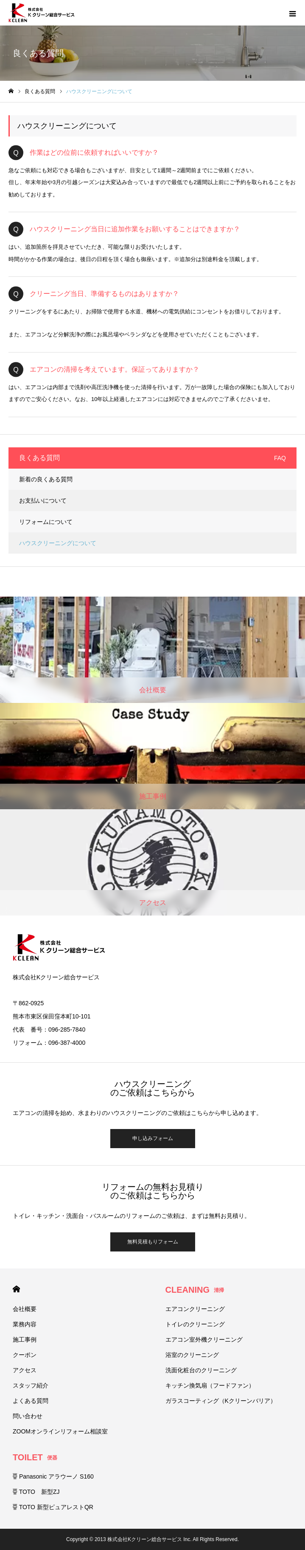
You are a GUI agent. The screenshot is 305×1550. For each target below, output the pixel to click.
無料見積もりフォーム (152, 1242)
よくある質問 (30, 1400)
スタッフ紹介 (30, 1385)
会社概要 (24, 1308)
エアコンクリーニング (195, 1308)
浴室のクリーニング (192, 1354)
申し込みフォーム (152, 1138)
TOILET (35, 1457)
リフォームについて (46, 521)
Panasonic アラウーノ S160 (53, 1476)
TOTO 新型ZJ (36, 1491)
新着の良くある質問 (46, 479)
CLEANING (194, 1289)
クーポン (24, 1354)
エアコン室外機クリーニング (204, 1339)
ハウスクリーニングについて (57, 543)
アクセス (24, 1370)
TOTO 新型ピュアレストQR (53, 1507)
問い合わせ (27, 1416)
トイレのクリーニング (195, 1324)
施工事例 (24, 1339)
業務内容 (24, 1324)
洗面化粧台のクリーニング (201, 1370)
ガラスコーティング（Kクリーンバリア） (220, 1400)
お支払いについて (43, 500)
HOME (16, 1289)
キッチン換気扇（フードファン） (210, 1385)
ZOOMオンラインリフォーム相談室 (60, 1431)
